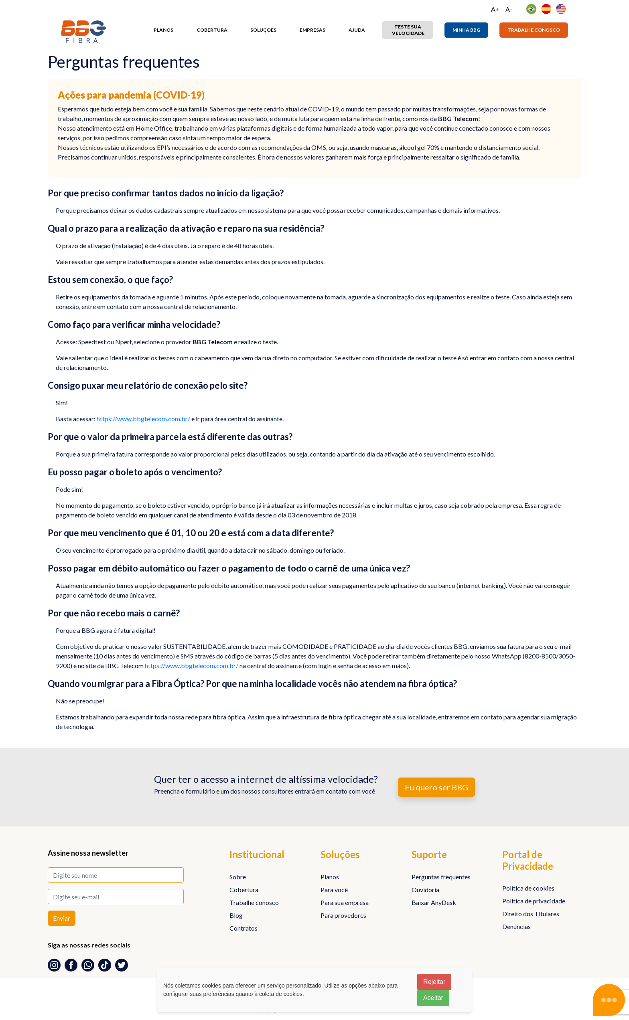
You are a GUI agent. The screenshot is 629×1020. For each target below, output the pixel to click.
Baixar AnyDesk (434, 902)
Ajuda (357, 30)
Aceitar (433, 997)
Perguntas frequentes (441, 877)
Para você (334, 889)
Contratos (243, 928)
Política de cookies (528, 888)
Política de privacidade (533, 901)
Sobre (237, 877)
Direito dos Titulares (530, 913)
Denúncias (516, 926)
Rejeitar (434, 981)
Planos (163, 30)
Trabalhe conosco (533, 30)
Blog (236, 915)
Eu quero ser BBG (436, 787)
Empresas (312, 30)
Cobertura (212, 30)
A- (508, 9)
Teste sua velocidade (408, 30)
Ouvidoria (425, 889)
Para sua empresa (345, 902)
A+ (495, 9)
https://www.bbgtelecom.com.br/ (143, 418)
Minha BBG (466, 30)
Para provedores (343, 915)
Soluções (263, 30)
